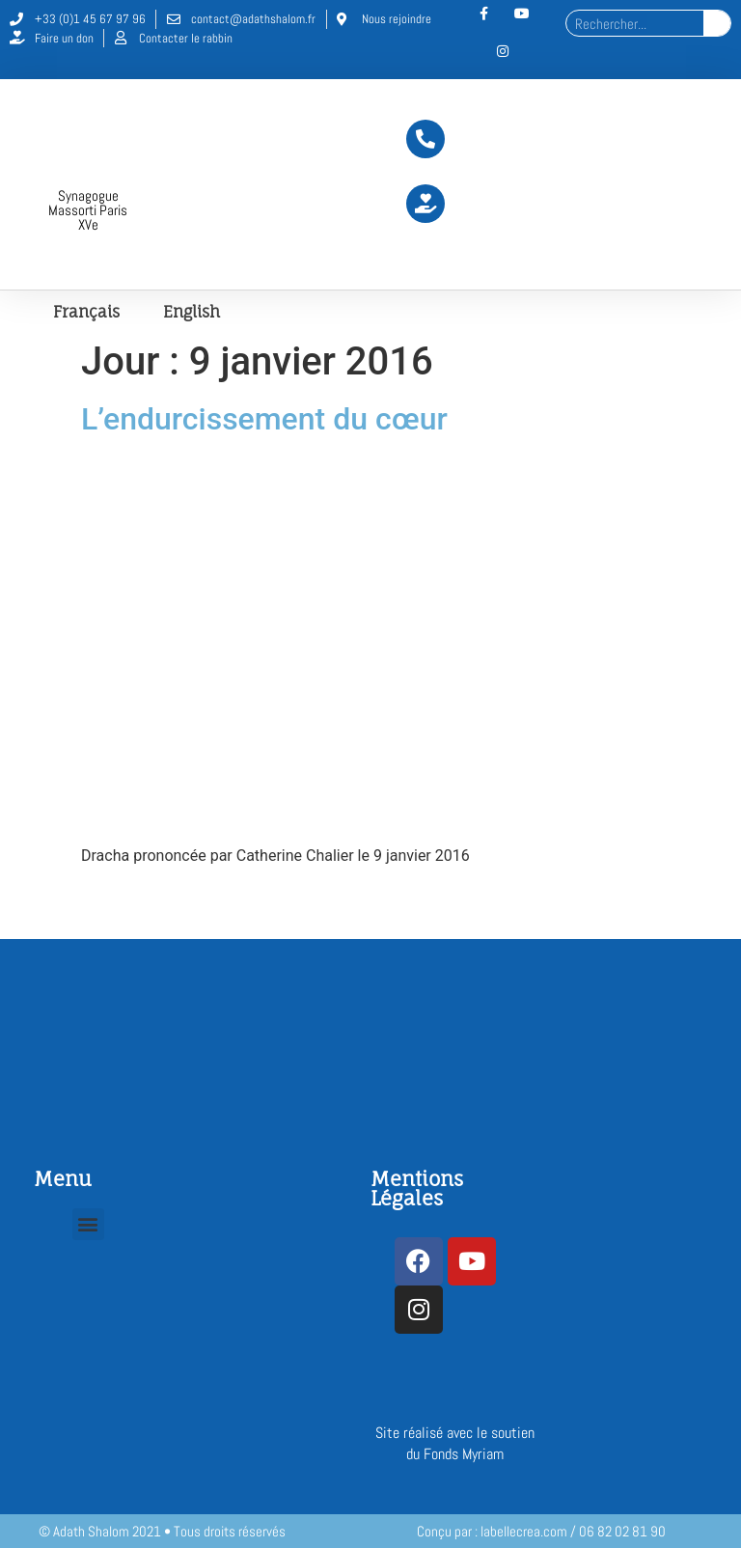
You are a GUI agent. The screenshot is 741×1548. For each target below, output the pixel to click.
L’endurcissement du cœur (264, 419)
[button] (88, 1224)
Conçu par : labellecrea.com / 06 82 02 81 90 (541, 1531)
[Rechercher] (716, 23)
